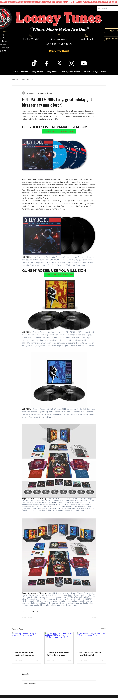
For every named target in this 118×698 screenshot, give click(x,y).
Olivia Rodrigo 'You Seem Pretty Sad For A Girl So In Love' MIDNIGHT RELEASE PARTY (58, 653)
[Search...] (109, 8)
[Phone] (31, 35)
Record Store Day (27, 79)
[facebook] (46, 63)
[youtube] (84, 63)
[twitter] (59, 63)
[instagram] (71, 63)
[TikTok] (34, 63)
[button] (103, 72)
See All (103, 628)
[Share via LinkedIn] (33, 611)
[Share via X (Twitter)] (28, 611)
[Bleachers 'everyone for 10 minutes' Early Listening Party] (26, 640)
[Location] (59, 35)
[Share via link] (38, 611)
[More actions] (95, 93)
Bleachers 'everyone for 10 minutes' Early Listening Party (25, 653)
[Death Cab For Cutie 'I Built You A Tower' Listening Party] (91, 640)
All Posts (15, 79)
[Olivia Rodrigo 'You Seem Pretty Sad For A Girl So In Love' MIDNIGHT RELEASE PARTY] (59, 640)
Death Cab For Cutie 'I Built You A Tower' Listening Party (91, 653)
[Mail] (87, 35)
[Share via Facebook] (23, 611)
